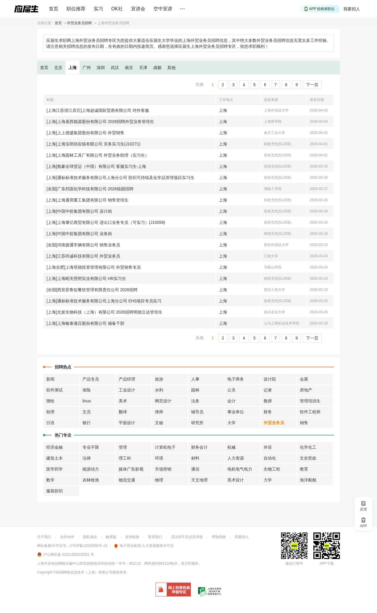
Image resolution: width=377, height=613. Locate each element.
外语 (268, 447)
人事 (195, 379)
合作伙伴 (67, 537)
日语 (50, 422)
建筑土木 (54, 458)
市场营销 (163, 469)
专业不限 (90, 447)
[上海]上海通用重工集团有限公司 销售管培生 (87, 200)
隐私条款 (90, 537)
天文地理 (199, 480)
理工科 (125, 458)
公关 (231, 390)
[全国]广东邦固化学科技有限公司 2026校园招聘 (90, 188)
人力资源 (235, 458)
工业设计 (127, 390)
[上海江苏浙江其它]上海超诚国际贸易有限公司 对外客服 (98, 110)
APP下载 (327, 563)
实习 (98, 8)
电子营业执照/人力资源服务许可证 (144, 546)
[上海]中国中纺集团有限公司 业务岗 (79, 233)
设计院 (270, 379)
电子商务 (235, 379)
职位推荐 (76, 8)
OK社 (117, 8)
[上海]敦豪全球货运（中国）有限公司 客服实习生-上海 (96, 166)
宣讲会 (138, 8)
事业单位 (235, 411)
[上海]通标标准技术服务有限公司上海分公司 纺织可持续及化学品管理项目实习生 (120, 177)
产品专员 (90, 379)
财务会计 (199, 447)
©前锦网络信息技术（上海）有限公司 (83, 572)
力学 (268, 480)
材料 (195, 458)
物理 (159, 480)
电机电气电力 (239, 469)
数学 (50, 480)
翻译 (123, 411)
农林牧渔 (90, 480)
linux (86, 401)
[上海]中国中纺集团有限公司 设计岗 (79, 211)
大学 (231, 422)
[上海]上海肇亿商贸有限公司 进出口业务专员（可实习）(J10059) (106, 222)
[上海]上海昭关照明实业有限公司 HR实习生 (86, 278)
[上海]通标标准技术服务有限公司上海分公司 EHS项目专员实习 (104, 301)
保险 (86, 390)
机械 (231, 447)
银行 (86, 422)
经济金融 (54, 447)
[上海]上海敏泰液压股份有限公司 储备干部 (85, 323)
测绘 (50, 401)
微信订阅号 (294, 563)
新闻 (50, 379)
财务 (268, 411)
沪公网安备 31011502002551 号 (68, 555)
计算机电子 (165, 447)
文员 (86, 411)
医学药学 (54, 469)
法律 (86, 458)
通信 (195, 469)
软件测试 (54, 390)
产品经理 (127, 379)
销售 (304, 422)
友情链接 (132, 537)
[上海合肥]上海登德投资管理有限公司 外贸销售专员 (94, 267)
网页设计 (163, 401)
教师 (268, 401)
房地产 (306, 390)
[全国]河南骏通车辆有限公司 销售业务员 (83, 244)
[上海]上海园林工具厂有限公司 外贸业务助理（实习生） (98, 155)
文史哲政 (308, 458)
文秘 (159, 422)
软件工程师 (310, 411)
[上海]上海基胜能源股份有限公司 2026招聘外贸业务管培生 (100, 121)
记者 (268, 390)
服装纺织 (54, 491)
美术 (123, 401)
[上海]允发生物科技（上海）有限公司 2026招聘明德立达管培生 (104, 312)
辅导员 (197, 411)
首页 (53, 8)
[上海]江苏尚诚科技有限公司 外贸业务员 (83, 256)
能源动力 (90, 469)
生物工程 (272, 469)
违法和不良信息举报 (187, 537)
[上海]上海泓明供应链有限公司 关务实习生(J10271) (93, 144)
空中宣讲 (162, 8)
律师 (159, 411)
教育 (304, 469)
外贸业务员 (274, 422)
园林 (195, 390)
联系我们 (155, 537)
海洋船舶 (308, 480)
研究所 (197, 422)
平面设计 (127, 422)
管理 (123, 447)
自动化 (270, 458)
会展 (304, 379)
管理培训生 (310, 401)
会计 (231, 401)
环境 (159, 458)
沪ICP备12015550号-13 (88, 546)
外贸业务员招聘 (79, 23)
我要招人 (351, 8)
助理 (50, 411)
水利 (159, 390)
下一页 (312, 84)
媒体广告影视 (131, 469)
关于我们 (44, 537)
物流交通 (127, 480)
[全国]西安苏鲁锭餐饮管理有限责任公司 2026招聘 (92, 289)
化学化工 (308, 447)
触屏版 (111, 537)
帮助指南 (219, 537)
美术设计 (235, 480)
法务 (195, 401)
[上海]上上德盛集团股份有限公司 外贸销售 (85, 132)
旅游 (159, 379)
